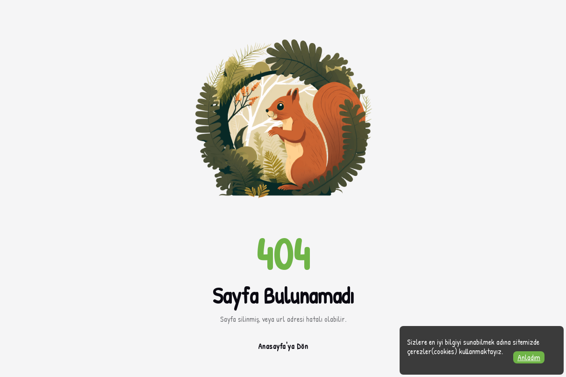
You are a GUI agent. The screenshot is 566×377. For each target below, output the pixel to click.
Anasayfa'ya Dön (283, 346)
